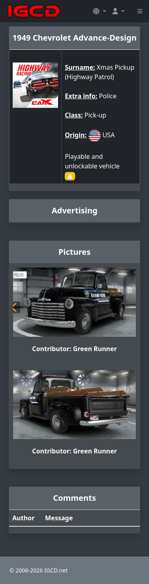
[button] (99, 11)
